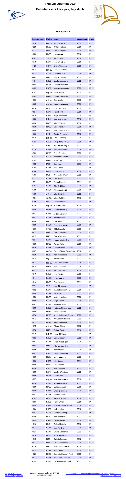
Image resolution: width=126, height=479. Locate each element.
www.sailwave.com (44, 475)
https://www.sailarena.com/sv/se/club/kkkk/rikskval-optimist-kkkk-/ (93, 474)
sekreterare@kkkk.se (14, 476)
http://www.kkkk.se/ (13, 474)
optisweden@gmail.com (111, 476)
